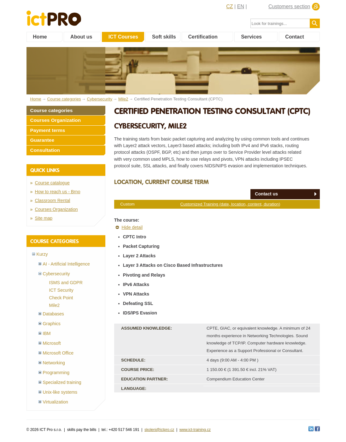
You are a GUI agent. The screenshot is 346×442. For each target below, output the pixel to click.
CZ (229, 6)
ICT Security (61, 290)
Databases (53, 313)
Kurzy (42, 254)
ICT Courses (123, 36)
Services (251, 36)
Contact (294, 36)
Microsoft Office (58, 352)
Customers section (289, 6)
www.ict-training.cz (195, 429)
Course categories (51, 110)
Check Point (61, 297)
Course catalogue (52, 182)
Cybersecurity (56, 273)
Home (40, 36)
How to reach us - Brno (57, 191)
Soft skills (164, 36)
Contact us (266, 193)
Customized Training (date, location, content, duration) (230, 204)
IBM (47, 333)
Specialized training (62, 382)
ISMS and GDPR (66, 282)
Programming (56, 372)
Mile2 (54, 305)
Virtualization (55, 401)
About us (81, 36)
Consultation (45, 150)
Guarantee (42, 140)
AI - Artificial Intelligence (66, 263)
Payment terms (47, 130)
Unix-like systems (60, 392)
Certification (202, 36)
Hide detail (132, 227)
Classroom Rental (52, 200)
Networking (54, 362)
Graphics (52, 323)
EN (240, 6)
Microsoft (52, 343)
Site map (44, 218)
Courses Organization (55, 120)
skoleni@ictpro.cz (159, 429)
